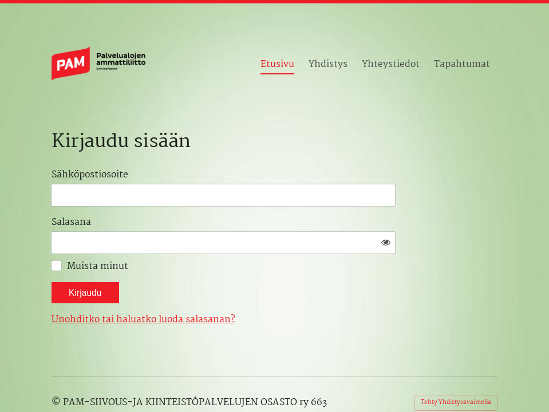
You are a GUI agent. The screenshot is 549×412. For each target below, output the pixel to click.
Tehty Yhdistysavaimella (456, 369)
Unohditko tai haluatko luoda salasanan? (251, 286)
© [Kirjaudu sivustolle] (57, 369)
